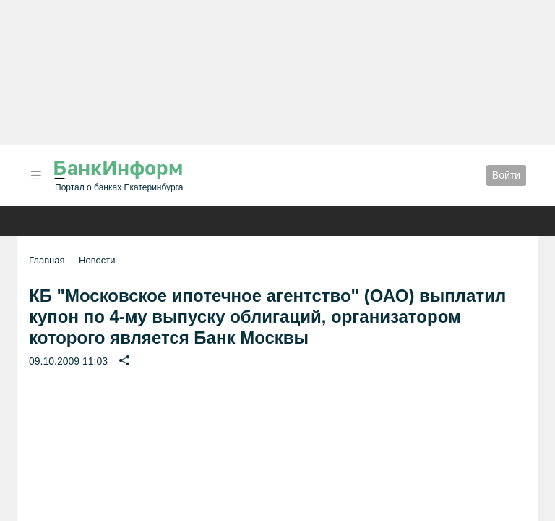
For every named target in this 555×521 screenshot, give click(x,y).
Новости (97, 260)
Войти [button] (506, 175)
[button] (36, 175)
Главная (46, 260)
